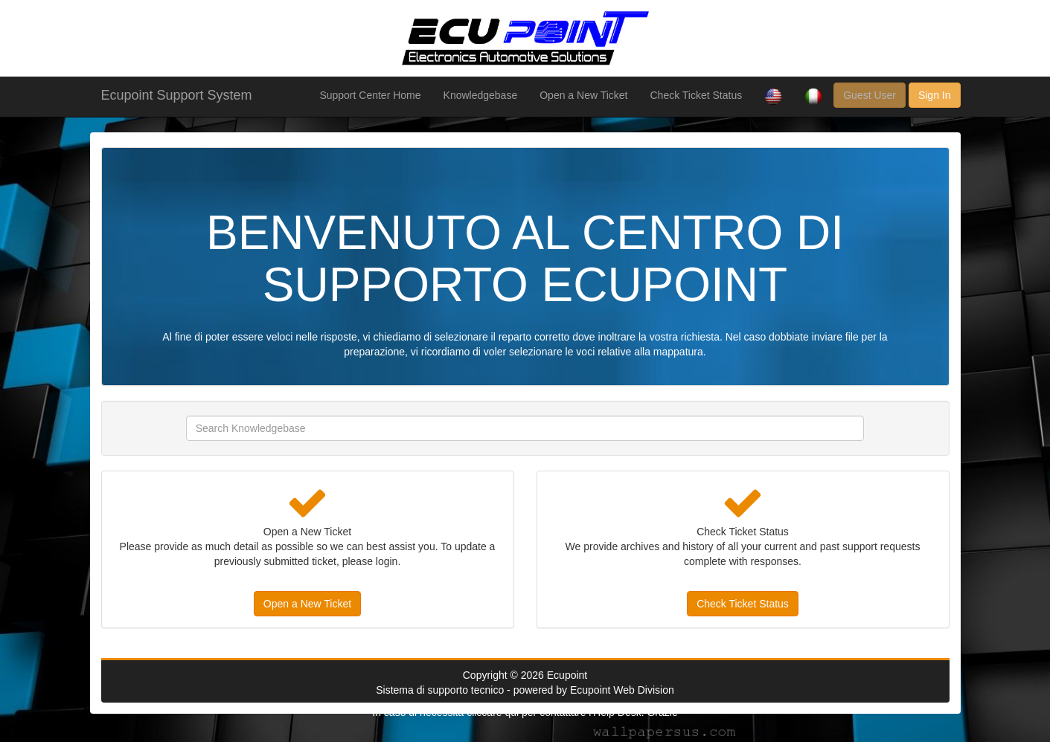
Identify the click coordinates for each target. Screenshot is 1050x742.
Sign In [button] (934, 95)
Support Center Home (369, 95)
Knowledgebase (481, 95)
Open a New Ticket (583, 95)
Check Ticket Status (696, 95)
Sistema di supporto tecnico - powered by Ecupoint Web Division (525, 690)
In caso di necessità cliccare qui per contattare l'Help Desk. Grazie (524, 712)
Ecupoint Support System (176, 95)
